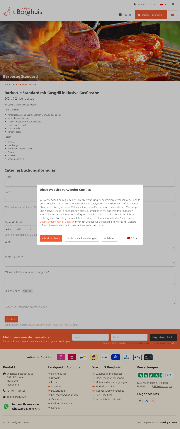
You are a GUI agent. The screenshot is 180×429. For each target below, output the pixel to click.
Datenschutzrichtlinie (51, 221)
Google (69, 221)
